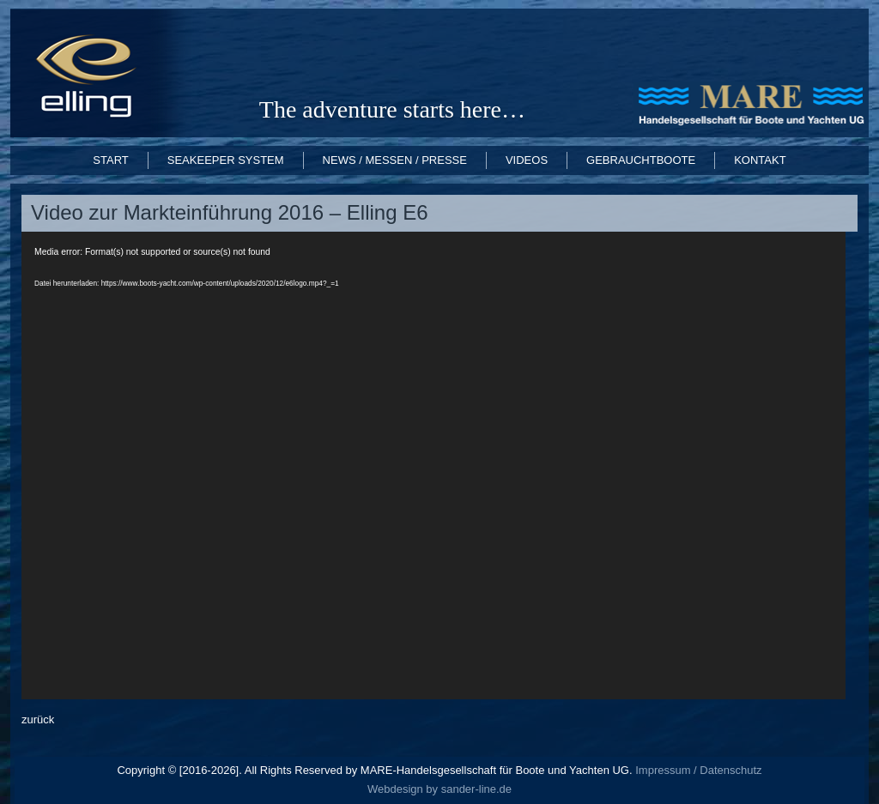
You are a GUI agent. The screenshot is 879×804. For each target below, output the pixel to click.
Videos (527, 160)
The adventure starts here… (392, 109)
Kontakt (759, 160)
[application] (433, 465)
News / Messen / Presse (395, 160)
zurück (37, 719)
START (110, 160)
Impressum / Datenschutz (697, 770)
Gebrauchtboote (640, 160)
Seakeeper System (225, 160)
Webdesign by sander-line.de (439, 789)
